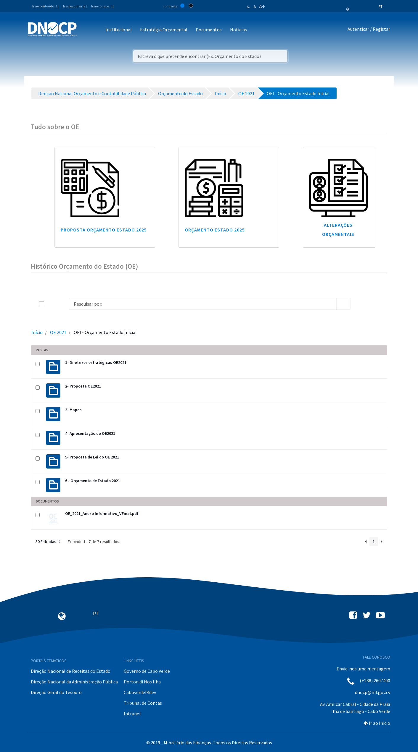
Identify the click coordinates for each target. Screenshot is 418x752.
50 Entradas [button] (48, 541)
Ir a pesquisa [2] (75, 6)
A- (248, 6)
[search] (343, 303)
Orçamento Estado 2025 (215, 230)
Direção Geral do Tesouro (56, 692)
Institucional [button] (118, 30)
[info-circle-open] (360, 304)
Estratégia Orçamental (163, 30)
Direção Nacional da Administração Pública (74, 682)
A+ (262, 6)
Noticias (238, 30)
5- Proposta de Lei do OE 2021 (92, 457)
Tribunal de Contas (143, 703)
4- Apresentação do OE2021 (90, 433)
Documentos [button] (209, 30)
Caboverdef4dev (140, 692)
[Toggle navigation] (84, 30)
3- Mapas (73, 409)
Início (37, 332)
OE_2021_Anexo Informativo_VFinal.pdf (102, 513)
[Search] (202, 304)
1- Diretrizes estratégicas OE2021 (95, 362)
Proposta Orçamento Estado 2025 (104, 230)
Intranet (132, 714)
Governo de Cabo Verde (147, 671)
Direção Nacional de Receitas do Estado (70, 671)
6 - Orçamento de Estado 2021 (92, 480)
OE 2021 (58, 332)
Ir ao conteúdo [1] (45, 6)
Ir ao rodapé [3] (102, 6)
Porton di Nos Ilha (142, 682)
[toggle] (51, 303)
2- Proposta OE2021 (83, 386)
